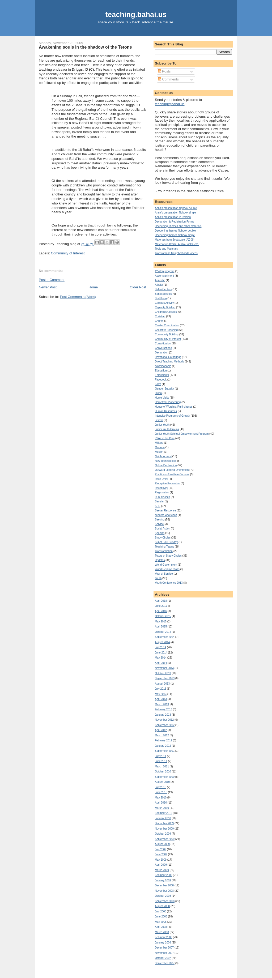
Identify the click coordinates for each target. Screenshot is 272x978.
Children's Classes (166, 311)
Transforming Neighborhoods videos (176, 253)
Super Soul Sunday (166, 542)
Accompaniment (164, 275)
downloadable (163, 366)
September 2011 (165, 750)
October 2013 (163, 673)
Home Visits (162, 397)
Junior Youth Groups (167, 429)
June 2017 (161, 605)
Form (158, 384)
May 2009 (161, 859)
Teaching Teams (164, 546)
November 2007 (164, 952)
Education (161, 370)
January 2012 (163, 745)
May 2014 (161, 657)
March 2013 (162, 704)
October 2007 (163, 957)
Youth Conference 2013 (169, 582)
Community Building (166, 334)
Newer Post (48, 287)
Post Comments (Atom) (78, 297)
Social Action (162, 528)
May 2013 (161, 694)
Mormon (160, 447)
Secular (159, 501)
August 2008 (162, 906)
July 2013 (160, 688)
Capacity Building (165, 307)
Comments (168, 79)
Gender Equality (164, 388)
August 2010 (162, 781)
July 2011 (160, 756)
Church (159, 320)
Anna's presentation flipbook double (176, 208)
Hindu (158, 393)
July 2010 (160, 787)
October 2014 (163, 631)
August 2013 (162, 683)
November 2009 (164, 828)
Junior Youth (162, 424)
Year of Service (164, 573)
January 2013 (163, 714)
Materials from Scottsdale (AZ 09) (174, 239)
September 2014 (165, 636)
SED (157, 506)
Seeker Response (165, 510)
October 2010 (163, 771)
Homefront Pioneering (168, 402)
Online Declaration (166, 465)
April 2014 (161, 662)
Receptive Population (167, 483)
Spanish (159, 533)
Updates (160, 560)
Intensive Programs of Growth (172, 415)
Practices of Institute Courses (172, 474)
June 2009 (161, 854)
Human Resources (166, 411)
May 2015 (161, 621)
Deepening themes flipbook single (175, 235)
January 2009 (163, 880)
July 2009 (160, 849)
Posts (164, 71)
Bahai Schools (163, 293)
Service (159, 524)
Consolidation (163, 343)
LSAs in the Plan (165, 438)
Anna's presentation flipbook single (175, 212)
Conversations (163, 348)
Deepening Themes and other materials (178, 226)
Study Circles (163, 537)
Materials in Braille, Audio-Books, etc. (177, 244)
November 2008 (164, 890)
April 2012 (161, 730)
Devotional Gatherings (168, 357)
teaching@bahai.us (170, 104)
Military (159, 442)
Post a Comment (52, 280)
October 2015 (163, 616)
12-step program (164, 271)
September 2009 (165, 839)
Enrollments (162, 375)
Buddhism (161, 298)
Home (93, 287)
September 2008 (165, 901)
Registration (162, 492)
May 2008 (161, 921)
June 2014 (161, 652)
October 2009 (163, 833)
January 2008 (163, 942)
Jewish (159, 420)
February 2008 (163, 937)
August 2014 (162, 642)
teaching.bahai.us (136, 14)
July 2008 (160, 911)
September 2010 (165, 776)
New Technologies (165, 460)
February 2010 (163, 813)
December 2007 (164, 947)
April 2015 (161, 626)
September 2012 (165, 725)
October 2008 (163, 895)
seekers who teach (166, 515)
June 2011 (161, 761)
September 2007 (165, 963)
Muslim (159, 451)
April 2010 (161, 802)
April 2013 (161, 699)
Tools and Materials (166, 248)
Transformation (164, 551)
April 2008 (161, 926)
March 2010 (162, 807)
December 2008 (164, 885)
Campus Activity (164, 302)
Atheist (159, 284)
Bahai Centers (163, 289)
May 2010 (161, 797)
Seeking (159, 519)
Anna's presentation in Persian (173, 217)
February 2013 (163, 709)
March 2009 (162, 870)
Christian (160, 316)
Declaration (161, 352)
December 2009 (164, 823)
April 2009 (161, 864)
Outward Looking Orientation (172, 469)
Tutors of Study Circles (168, 555)
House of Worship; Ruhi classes (174, 406)
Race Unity (161, 478)
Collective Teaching (166, 329)
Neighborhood (163, 456)
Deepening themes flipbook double (175, 230)
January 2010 (163, 818)
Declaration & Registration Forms (174, 221)
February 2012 (163, 740)
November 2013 (164, 668)
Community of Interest (68, 253)
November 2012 (164, 719)
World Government (166, 564)
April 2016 (161, 611)
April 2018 (161, 600)
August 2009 (162, 844)
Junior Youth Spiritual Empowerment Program (182, 433)
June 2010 (161, 792)
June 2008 (161, 916)
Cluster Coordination (167, 325)
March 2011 (162, 766)
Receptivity (161, 487)
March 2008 (162, 932)
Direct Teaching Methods (169, 361)
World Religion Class (167, 569)
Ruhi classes (162, 497)
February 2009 (163, 875)
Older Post (138, 287)
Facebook (161, 379)
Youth (158, 578)
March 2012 (162, 735)
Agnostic (160, 280)
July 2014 (160, 647)
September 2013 (165, 678)
